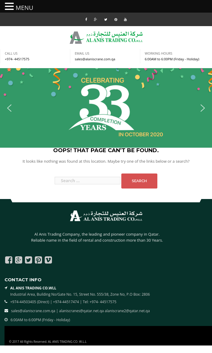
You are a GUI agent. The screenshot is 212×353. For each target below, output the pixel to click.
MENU (24, 8)
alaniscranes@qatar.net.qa (82, 310)
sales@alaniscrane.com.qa (95, 59)
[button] (9, 108)
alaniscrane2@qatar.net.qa (127, 310)
